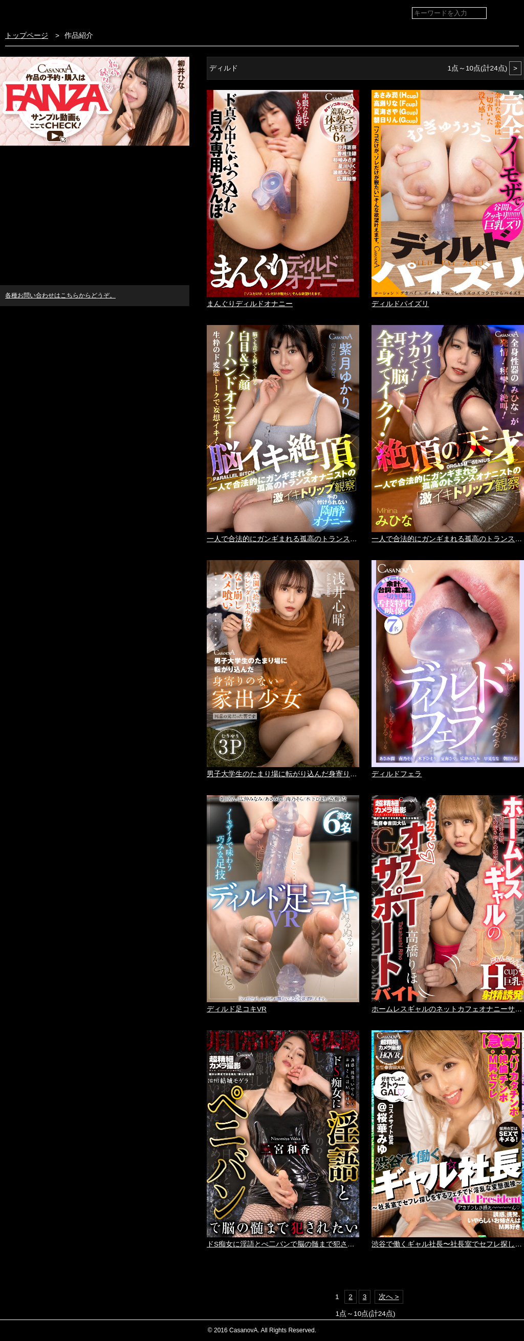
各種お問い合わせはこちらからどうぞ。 (60, 295)
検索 (509, 13)
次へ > (389, 1297)
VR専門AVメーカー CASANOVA (60, 12)
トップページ (26, 35)
